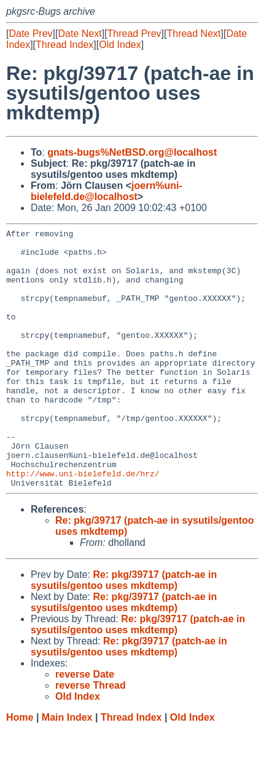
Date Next (79, 33)
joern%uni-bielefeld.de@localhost (106, 191)
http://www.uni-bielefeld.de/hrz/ (83, 523)
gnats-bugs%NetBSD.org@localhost (132, 152)
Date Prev (30, 33)
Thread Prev (134, 33)
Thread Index (64, 44)
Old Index (120, 44)
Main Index (67, 769)
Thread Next (193, 33)
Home (19, 769)
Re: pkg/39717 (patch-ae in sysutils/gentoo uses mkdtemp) (124, 632)
